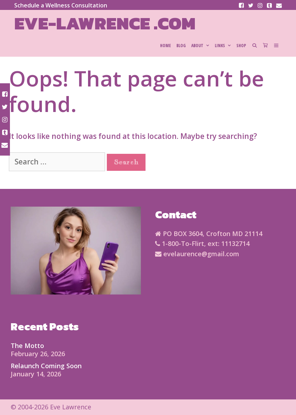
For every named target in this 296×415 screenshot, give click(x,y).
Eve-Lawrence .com (105, 23)
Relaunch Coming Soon (46, 365)
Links (224, 46)
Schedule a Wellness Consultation (60, 5)
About (201, 46)
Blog (181, 46)
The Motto (27, 345)
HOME (165, 46)
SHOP (241, 46)
